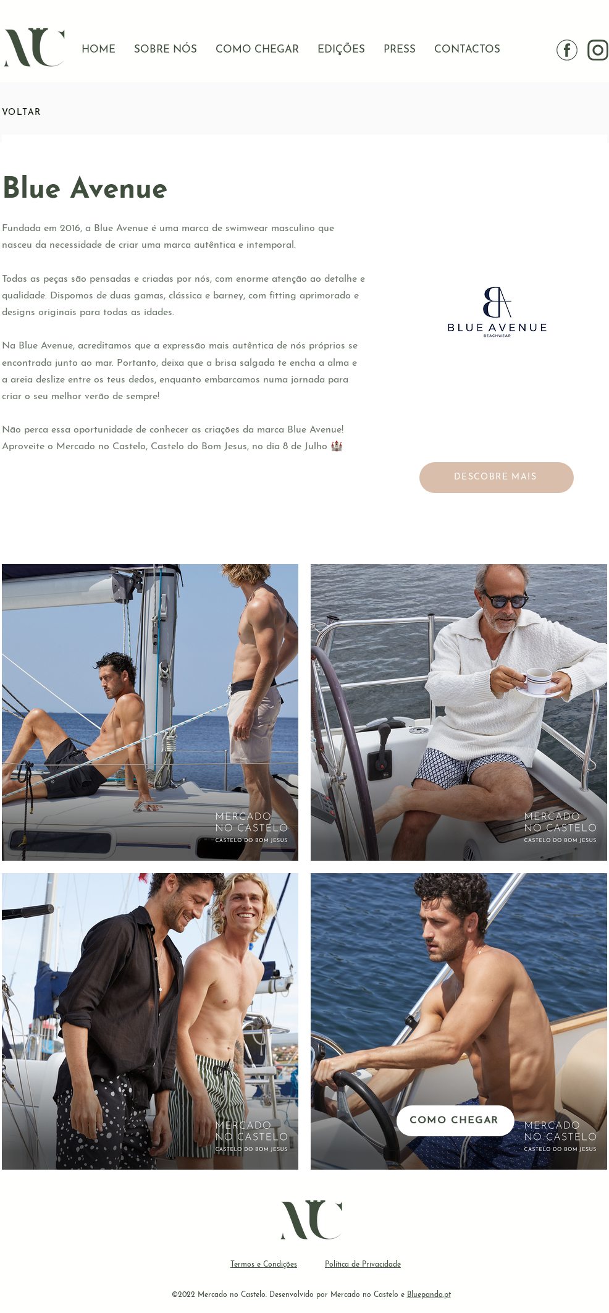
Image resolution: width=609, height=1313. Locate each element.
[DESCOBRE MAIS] (496, 477)
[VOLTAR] (46, 112)
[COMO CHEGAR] (455, 1120)
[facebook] (567, 50)
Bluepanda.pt (429, 1295)
